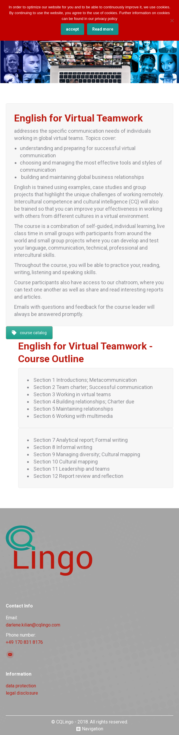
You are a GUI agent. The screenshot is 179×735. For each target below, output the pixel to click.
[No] (172, 20)
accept (72, 29)
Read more (102, 29)
